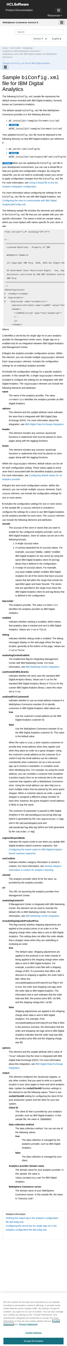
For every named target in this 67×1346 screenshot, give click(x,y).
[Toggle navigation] (58, 10)
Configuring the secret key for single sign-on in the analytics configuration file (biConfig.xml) (31, 1218)
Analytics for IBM (21, 51)
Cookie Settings (33, 1335)
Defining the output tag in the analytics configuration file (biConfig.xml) (32, 1210)
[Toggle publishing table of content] (5, 67)
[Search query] (39, 32)
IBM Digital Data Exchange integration (44, 422)
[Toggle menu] (62, 22)
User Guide (15, 48)
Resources (54, 15)
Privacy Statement (28, 1326)
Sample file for (26, 63)
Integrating (27, 48)
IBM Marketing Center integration (42, 661)
